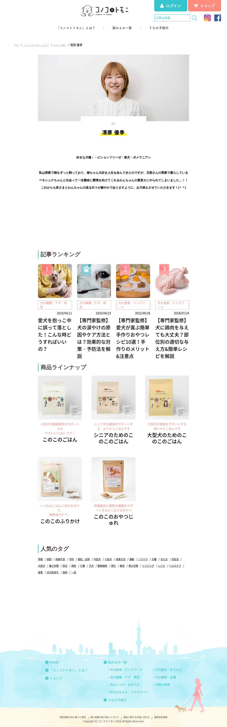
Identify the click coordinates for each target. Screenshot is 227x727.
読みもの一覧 (115, 659)
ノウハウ (149, 556)
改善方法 (125, 556)
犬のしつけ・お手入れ (125, 682)
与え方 (171, 556)
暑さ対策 (66, 563)
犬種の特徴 (162, 682)
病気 (87, 563)
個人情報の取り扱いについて (103, 715)
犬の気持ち (70, 569)
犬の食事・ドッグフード (126, 667)
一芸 (92, 569)
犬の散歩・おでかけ (168, 667)
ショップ (53, 675)
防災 (78, 563)
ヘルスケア (44, 569)
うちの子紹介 (115, 697)
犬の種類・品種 (165, 674)
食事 (57, 569)
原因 (49, 556)
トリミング (165, 563)
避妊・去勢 (86, 556)
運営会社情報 (170, 715)
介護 (96, 563)
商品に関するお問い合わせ (141, 715)
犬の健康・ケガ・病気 (125, 674)
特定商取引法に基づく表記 (64, 715)
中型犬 (100, 556)
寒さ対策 (150, 563)
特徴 (40, 556)
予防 (73, 556)
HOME (52, 659)
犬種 (160, 556)
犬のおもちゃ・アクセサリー (129, 689)
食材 (83, 569)
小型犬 (112, 556)
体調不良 (61, 556)
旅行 (129, 563)
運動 (137, 556)
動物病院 (117, 563)
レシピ (180, 563)
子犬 (105, 563)
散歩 (138, 563)
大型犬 (53, 563)
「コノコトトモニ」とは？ (66, 667)
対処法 (42, 563)
